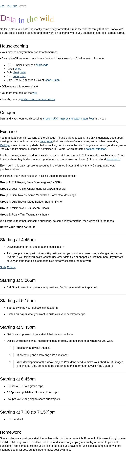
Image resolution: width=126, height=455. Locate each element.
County (11, 267)
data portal (46, 141)
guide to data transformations (37, 99)
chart (39, 65)
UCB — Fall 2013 (8, 6)
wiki (34, 92)
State (3, 267)
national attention (96, 149)
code (45, 65)
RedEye (5, 145)
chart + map (52, 80)
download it (113, 159)
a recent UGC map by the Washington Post (68, 118)
